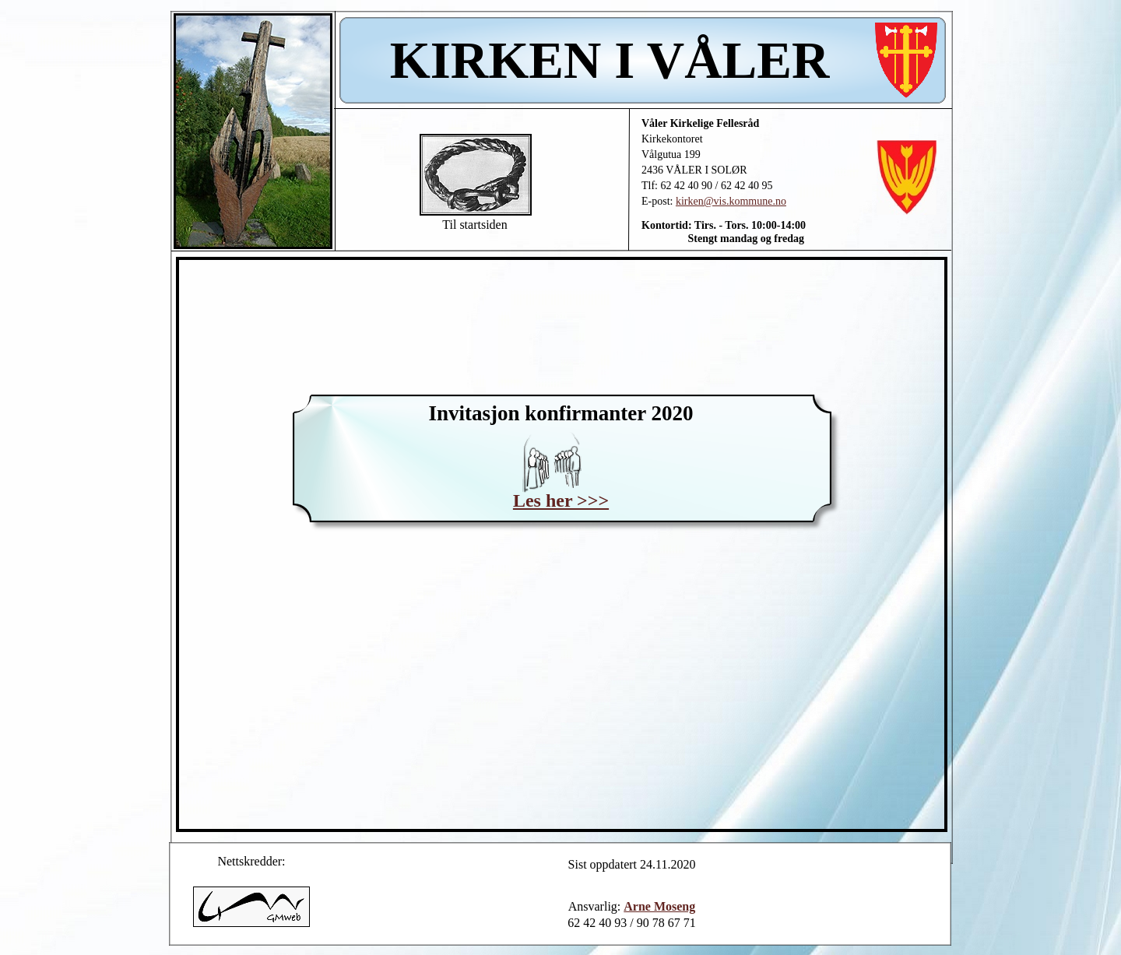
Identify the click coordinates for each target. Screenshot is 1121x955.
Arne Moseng (659, 906)
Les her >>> (561, 500)
